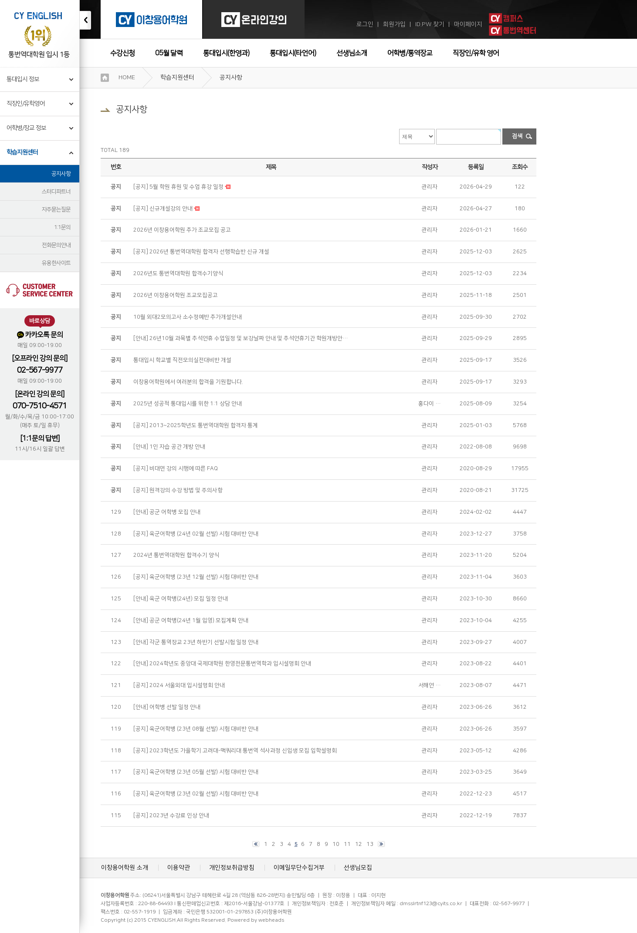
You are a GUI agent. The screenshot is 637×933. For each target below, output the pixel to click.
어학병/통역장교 (409, 53)
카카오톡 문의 (40, 335)
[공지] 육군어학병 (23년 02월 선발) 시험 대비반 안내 (195, 794)
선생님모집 (358, 867)
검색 (517, 136)
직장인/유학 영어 (476, 53)
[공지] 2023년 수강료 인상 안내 (171, 815)
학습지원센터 (22, 152)
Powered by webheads (255, 920)
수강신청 (122, 53)
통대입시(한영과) (226, 53)
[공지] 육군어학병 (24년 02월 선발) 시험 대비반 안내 (195, 534)
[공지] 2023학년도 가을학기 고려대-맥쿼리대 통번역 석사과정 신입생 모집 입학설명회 (235, 751)
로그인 (364, 24)
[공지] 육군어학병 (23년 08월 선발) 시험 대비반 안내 (195, 729)
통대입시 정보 (23, 79)
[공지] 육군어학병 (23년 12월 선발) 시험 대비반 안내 (195, 577)
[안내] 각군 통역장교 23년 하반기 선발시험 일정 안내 (195, 642)
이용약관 (178, 867)
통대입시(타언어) (293, 53)
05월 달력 (169, 53)
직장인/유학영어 (26, 103)
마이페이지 (468, 24)
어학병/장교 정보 (26, 128)
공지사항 (61, 174)
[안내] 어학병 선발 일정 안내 (166, 707)
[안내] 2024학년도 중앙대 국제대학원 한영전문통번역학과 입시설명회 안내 (222, 663)
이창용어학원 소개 (124, 867)
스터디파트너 (56, 192)
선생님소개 (351, 53)
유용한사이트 (56, 263)
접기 (85, 20)
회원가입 (394, 24)
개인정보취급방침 (231, 867)
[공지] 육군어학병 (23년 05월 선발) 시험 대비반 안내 (195, 772)
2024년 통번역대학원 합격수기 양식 (176, 555)
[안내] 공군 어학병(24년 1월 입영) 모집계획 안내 (190, 620)
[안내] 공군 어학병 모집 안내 (166, 512)
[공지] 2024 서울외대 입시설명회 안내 (179, 685)
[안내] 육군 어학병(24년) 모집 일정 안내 (180, 599)
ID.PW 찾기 (429, 24)
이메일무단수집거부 (299, 867)
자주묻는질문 (56, 209)
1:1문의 (62, 227)
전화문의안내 (56, 245)
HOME (127, 77)
